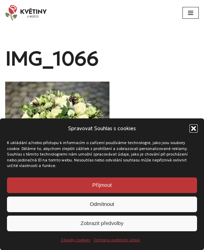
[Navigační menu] (190, 13)
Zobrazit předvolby (102, 223)
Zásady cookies (75, 240)
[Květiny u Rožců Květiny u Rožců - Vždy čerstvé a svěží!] (27, 13)
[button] (193, 128)
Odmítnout (102, 204)
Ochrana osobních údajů (116, 240)
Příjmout (102, 185)
